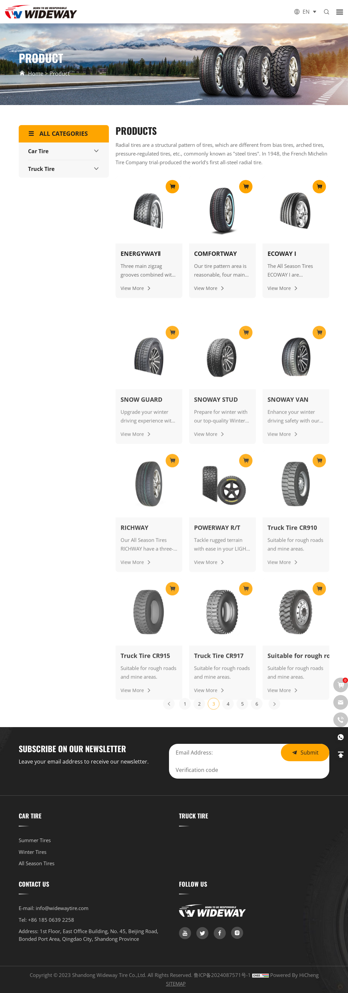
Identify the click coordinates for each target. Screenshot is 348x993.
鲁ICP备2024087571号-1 (223, 975)
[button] (339, 11)
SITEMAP (176, 983)
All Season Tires (36, 863)
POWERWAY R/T (217, 635)
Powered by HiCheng (294, 975)
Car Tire (38, 151)
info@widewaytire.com (62, 908)
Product (59, 74)
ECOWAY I (282, 254)
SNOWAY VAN (288, 507)
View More (132, 288)
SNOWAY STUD (216, 507)
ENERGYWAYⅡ (141, 254)
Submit (310, 752)
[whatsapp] (340, 737)
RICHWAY (134, 635)
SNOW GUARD (141, 507)
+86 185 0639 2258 (51, 919)
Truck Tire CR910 (292, 635)
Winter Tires (32, 852)
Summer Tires (35, 840)
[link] (185, 933)
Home (35, 73)
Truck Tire (41, 169)
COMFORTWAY (215, 254)
